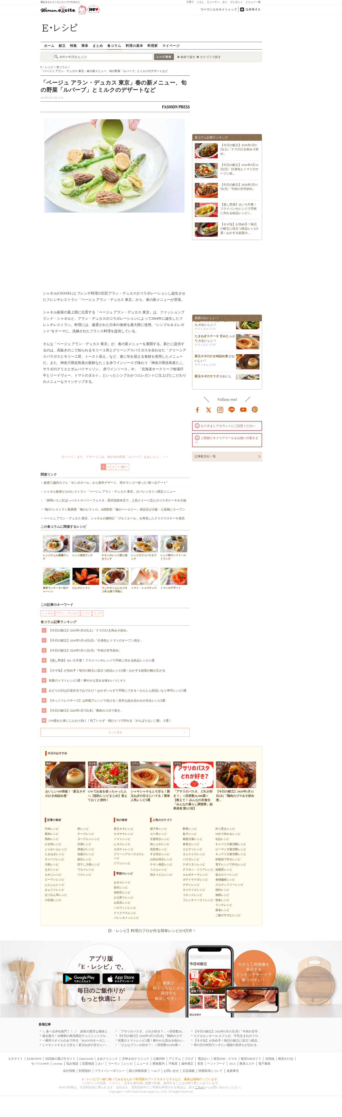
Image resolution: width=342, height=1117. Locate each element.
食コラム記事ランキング (58, 622)
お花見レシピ (122, 902)
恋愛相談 (88, 1063)
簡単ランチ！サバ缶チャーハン (56, 580)
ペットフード (216, 1063)
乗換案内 (158, 1063)
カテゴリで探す (210, 57)
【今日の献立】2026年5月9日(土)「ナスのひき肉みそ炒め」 (89, 630)
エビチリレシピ (192, 849)
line (231, 409)
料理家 (152, 45)
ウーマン (114, 1063)
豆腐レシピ (84, 844)
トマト (86, 613)
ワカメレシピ (85, 869)
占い (225, 2)
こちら (199, 1087)
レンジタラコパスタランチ (144, 547)
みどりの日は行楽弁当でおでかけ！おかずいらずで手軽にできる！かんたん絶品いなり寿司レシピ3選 (118, 690)
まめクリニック (107, 1058)
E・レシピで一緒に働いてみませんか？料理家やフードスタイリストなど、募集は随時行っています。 (151, 1079)
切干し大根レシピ (88, 864)
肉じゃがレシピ (160, 844)
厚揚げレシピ (85, 849)
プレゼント (236, 2)
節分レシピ (121, 887)
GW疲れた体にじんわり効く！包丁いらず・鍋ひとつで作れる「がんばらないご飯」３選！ (110, 720)
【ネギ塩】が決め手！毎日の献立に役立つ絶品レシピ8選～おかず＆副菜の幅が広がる (107, 670)
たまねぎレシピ (54, 854)
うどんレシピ (158, 869)
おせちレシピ (122, 882)
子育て (190, 2)
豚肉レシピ (52, 834)
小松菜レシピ (53, 900)
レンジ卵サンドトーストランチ (173, 547)
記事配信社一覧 (205, 456)
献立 (62, 45)
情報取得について (210, 1070)
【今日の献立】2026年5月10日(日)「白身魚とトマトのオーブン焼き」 (96, 640)
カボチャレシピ (123, 849)
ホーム (49, 45)
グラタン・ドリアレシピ (198, 869)
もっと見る (115, 732)
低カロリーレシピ (226, 874)
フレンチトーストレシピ (198, 900)
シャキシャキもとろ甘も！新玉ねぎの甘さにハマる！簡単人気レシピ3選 (91, 1045)
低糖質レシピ (223, 869)
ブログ (189, 1058)
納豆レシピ (84, 859)
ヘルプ (155, 1070)
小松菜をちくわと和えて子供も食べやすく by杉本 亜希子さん (215, 323)
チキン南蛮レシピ (161, 864)
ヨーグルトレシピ (88, 839)
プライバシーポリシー (110, 1070)
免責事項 (233, 1070)
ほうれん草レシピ (56, 895)
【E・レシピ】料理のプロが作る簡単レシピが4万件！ (151, 931)
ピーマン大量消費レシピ (230, 849)
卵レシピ (83, 828)
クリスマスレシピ (125, 913)
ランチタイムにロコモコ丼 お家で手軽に (115, 580)
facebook (197, 409)
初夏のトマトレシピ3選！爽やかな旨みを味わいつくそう (87, 680)
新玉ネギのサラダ (207, 379)
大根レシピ (52, 864)
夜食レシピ (222, 910)
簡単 (84, 45)
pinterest (254, 409)
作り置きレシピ (225, 828)
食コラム (114, 45)
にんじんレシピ (54, 884)
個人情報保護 (138, 1070)
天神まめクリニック (135, 1058)
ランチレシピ (223, 905)
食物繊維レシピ (225, 879)
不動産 (173, 1063)
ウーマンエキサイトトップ (218, 9)
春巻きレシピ (191, 844)
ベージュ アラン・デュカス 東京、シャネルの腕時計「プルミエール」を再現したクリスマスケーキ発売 (114, 518)
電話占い (204, 1058)
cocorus (57, 1063)
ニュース (143, 1063)
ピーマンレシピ (54, 879)
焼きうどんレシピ (161, 874)
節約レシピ (222, 889)
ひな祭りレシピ (123, 897)
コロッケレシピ (192, 895)
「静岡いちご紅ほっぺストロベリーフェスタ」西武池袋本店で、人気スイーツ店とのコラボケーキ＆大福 (115, 500)
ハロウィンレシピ (125, 907)
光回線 (269, 1058)
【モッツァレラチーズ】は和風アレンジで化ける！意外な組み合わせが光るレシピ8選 (107, 700)
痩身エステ (247, 1063)
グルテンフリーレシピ (229, 884)
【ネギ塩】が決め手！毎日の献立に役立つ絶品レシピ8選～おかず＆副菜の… (239, 228)
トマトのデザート (173, 578)
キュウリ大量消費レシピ (230, 854)
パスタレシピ (191, 859)
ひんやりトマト (85, 578)
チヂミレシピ (191, 884)
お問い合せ (171, 1070)
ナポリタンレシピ (194, 864)
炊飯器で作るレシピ (228, 859)
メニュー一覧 (253, 2)
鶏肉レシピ (52, 839)
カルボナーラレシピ (195, 874)
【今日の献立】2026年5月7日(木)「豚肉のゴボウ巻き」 (86, 710)
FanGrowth (86, 1058)
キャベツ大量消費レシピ (230, 844)
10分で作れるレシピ (228, 834)
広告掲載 (189, 1070)
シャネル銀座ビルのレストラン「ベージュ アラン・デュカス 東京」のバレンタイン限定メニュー (110, 491)
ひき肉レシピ (53, 844)
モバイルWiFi (40, 1063)
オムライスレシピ (194, 854)
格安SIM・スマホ (225, 1058)
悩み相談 (72, 1063)
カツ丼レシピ (158, 834)
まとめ (98, 45)
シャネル (47, 613)
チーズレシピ (85, 834)
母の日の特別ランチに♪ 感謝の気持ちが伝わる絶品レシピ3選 (235, 1045)
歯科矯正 (187, 1063)
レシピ (128, 1063)
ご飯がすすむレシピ (228, 915)
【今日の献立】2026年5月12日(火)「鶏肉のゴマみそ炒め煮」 (159, 1036)
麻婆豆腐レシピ (192, 839)
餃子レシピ (190, 834)
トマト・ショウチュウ (144, 578)
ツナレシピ (84, 874)
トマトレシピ (122, 839)
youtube (243, 409)
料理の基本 (134, 45)
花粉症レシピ (122, 892)
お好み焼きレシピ (161, 859)
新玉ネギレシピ (123, 828)
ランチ (98, 613)
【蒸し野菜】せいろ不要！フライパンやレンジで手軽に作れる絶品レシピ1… (238, 209)
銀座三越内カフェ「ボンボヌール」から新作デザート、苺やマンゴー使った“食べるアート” (106, 482)
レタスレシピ (122, 844)
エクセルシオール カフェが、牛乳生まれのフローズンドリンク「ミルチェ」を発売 (250, 1036)
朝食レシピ (222, 900)
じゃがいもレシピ (56, 849)
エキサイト (253, 9)
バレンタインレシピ (126, 917)
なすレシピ (52, 869)
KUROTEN (34, 1058)
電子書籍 (264, 1063)
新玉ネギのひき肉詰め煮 (211, 359)
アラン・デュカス (67, 613)
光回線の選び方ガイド (60, 1058)
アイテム (175, 1058)
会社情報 (69, 1070)
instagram (220, 409)
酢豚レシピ (190, 828)
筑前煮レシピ (158, 849)
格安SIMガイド (251, 1058)
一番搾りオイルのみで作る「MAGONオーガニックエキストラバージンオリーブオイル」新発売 (107, 1040)
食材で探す (188, 57)
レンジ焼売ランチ (85, 546)
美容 (200, 1063)
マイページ (171, 45)
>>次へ (122, 467)
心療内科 (159, 1058)
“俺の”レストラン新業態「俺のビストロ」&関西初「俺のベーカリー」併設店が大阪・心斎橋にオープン (114, 509)
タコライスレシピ (194, 889)
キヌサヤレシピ (123, 834)
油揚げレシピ (85, 854)
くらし (200, 2)
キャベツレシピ (54, 859)
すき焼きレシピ (160, 854)
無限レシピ (222, 895)
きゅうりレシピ (54, 889)
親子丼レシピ (158, 828)
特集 (73, 45)
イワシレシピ (122, 863)
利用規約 (85, 1070)
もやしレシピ (53, 874)
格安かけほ (285, 1058)
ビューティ (213, 2)
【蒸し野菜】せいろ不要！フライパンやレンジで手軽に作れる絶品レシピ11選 (102, 660)
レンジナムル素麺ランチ (56, 547)
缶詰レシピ (222, 839)
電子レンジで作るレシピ (230, 864)
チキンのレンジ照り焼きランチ (115, 547)
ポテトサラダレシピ (195, 879)
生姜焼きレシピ (160, 839)
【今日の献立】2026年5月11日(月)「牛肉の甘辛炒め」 (85, 650)
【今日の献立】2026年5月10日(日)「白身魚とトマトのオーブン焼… (239, 169)
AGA (232, 1063)
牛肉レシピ (52, 828)
